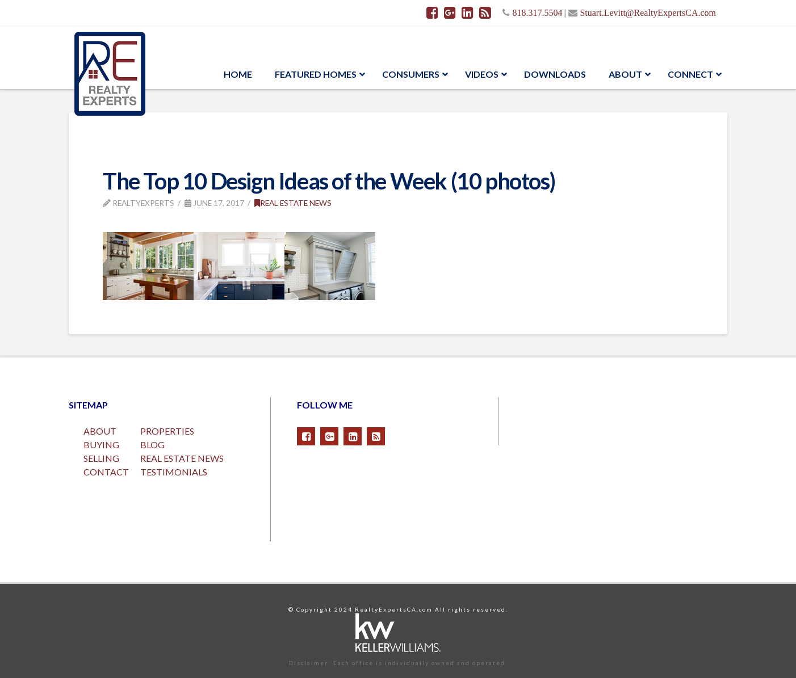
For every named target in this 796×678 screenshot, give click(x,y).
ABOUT (99, 431)
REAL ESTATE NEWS (182, 458)
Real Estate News (293, 203)
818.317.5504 (537, 12)
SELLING (101, 458)
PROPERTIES (167, 431)
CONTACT (106, 471)
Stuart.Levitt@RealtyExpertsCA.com (648, 12)
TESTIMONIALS (173, 471)
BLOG (152, 444)
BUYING (101, 444)
